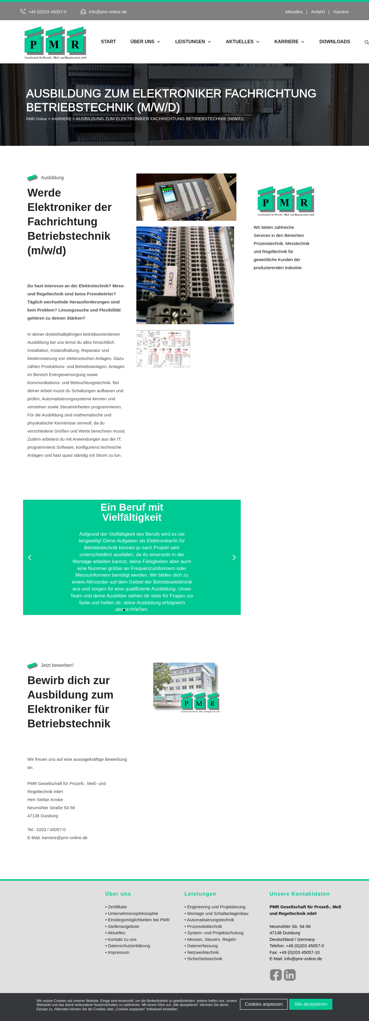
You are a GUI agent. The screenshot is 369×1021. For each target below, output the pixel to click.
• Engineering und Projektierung (214, 906)
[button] (29, 557)
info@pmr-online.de (108, 11)
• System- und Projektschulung (214, 932)
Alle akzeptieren (312, 1004)
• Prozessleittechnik (203, 926)
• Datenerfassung (201, 945)
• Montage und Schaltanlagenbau (216, 913)
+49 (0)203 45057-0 (47, 11)
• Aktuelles (115, 932)
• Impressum (117, 952)
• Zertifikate (116, 906)
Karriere (341, 11)
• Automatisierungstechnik (209, 919)
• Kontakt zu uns (121, 939)
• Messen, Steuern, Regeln (210, 939)
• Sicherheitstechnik (203, 958)
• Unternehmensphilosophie (131, 913)
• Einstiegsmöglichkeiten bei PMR (137, 919)
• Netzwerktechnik (201, 952)
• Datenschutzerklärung (127, 945)
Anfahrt (318, 11)
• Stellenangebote (122, 926)
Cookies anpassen (264, 1004)
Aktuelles (294, 11)
